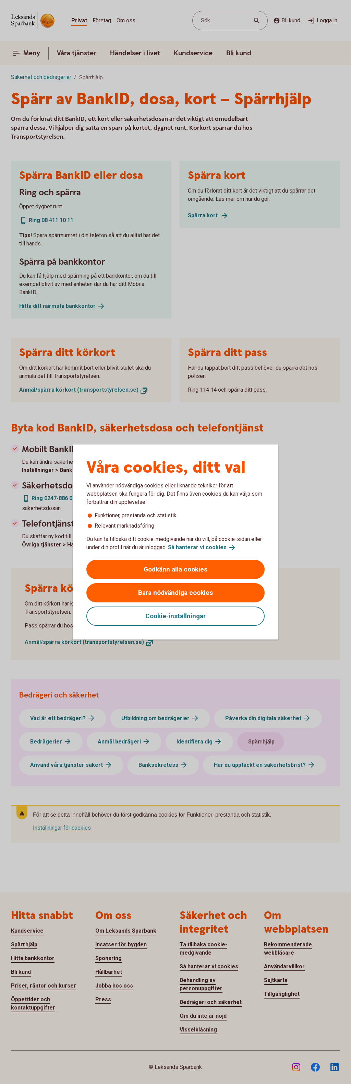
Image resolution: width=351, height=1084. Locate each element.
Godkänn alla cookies (175, 569)
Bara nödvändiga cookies (175, 593)
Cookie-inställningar (175, 616)
